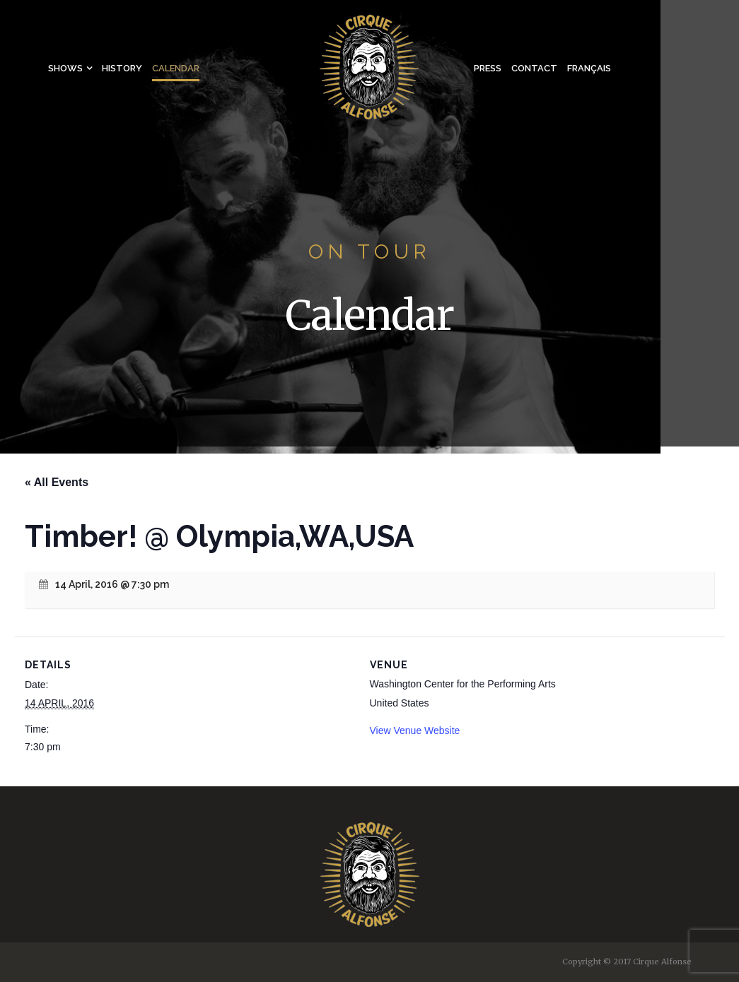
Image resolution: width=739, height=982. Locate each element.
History (122, 68)
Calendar (175, 68)
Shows (65, 68)
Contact (534, 68)
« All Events (56, 482)
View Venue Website (415, 730)
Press (487, 68)
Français (589, 68)
